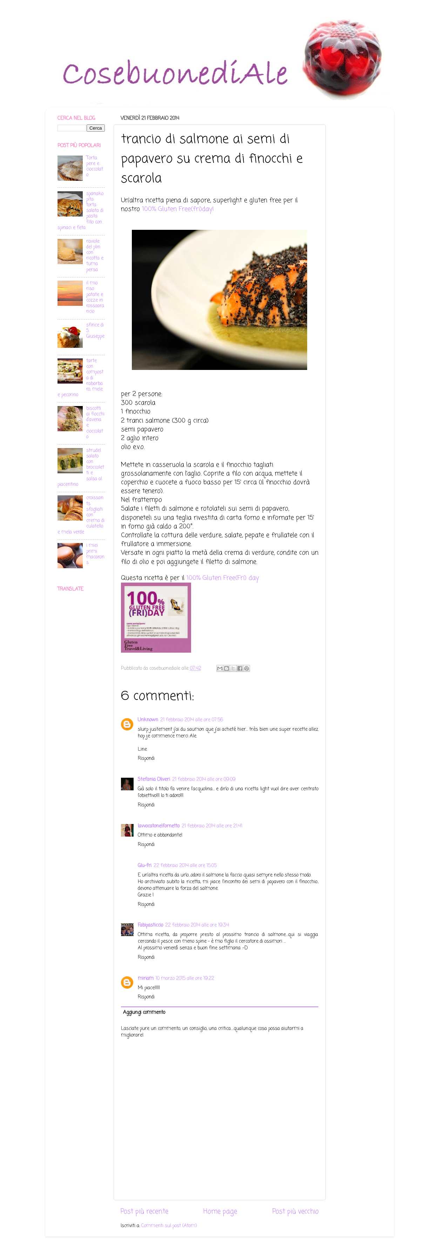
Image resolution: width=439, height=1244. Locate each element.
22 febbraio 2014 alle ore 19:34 (197, 925)
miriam (146, 978)
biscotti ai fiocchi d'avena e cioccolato (95, 423)
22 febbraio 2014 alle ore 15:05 (185, 866)
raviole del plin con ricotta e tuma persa (94, 256)
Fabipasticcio (150, 925)
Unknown (148, 720)
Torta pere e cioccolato (94, 166)
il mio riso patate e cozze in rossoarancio (95, 297)
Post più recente (144, 1212)
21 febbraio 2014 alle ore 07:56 (191, 720)
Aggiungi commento (144, 1012)
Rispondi (146, 758)
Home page (220, 1212)
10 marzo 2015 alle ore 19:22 (185, 978)
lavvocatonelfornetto (159, 826)
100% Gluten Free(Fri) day (223, 578)
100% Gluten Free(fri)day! (178, 209)
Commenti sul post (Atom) (169, 1226)
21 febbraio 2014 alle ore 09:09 (204, 779)
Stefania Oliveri (154, 779)
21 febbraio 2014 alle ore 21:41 (212, 826)
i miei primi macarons (95, 554)
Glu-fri (144, 866)
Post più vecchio (295, 1212)
